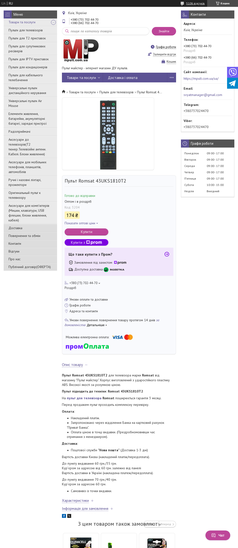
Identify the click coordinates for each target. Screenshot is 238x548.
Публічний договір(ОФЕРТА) (29, 267)
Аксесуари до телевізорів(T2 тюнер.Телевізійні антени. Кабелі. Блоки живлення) (27, 146)
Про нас (14, 259)
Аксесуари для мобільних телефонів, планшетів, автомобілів (27, 167)
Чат (217, 535)
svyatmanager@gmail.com (203, 95)
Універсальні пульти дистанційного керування (27, 90)
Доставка (15, 228)
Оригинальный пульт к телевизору (24, 195)
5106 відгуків (195, 3)
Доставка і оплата (122, 77)
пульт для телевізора (84, 398)
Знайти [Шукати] (164, 31)
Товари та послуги (21, 22)
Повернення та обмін (24, 236)
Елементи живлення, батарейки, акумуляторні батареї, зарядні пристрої (27, 119)
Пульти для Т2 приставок (27, 38)
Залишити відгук (164, 54)
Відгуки (13, 251)
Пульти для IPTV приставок (28, 59)
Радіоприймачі (19, 131)
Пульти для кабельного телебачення (25, 77)
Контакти (14, 243)
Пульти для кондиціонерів (27, 67)
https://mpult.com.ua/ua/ (201, 78)
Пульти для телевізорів (25, 30)
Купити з (86, 242)
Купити (86, 231)
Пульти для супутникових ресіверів (26, 48)
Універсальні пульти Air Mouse (25, 103)
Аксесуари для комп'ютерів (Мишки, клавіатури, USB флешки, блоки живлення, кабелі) (28, 212)
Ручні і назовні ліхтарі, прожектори (24, 182)
